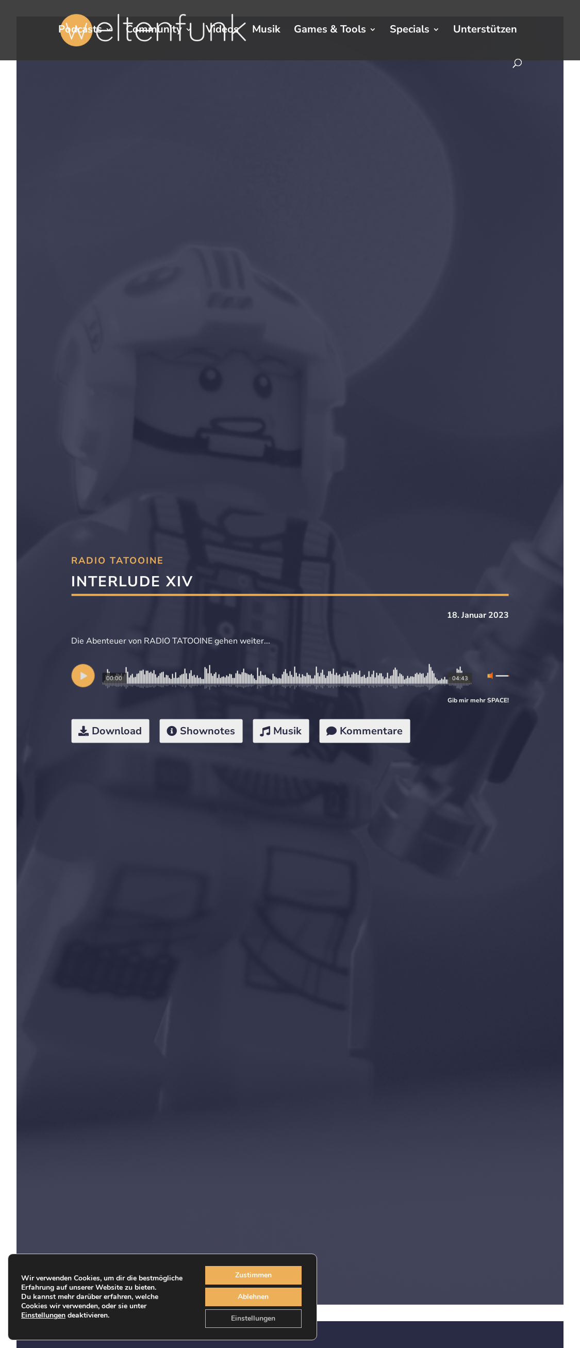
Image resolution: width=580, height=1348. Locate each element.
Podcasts (80, 31)
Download (117, 731)
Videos (222, 31)
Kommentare (371, 731)
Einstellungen (43, 1315)
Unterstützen (485, 31)
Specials (409, 31)
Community (154, 31)
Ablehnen (253, 1297)
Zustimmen (253, 1275)
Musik (266, 31)
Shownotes (207, 731)
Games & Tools (330, 31)
